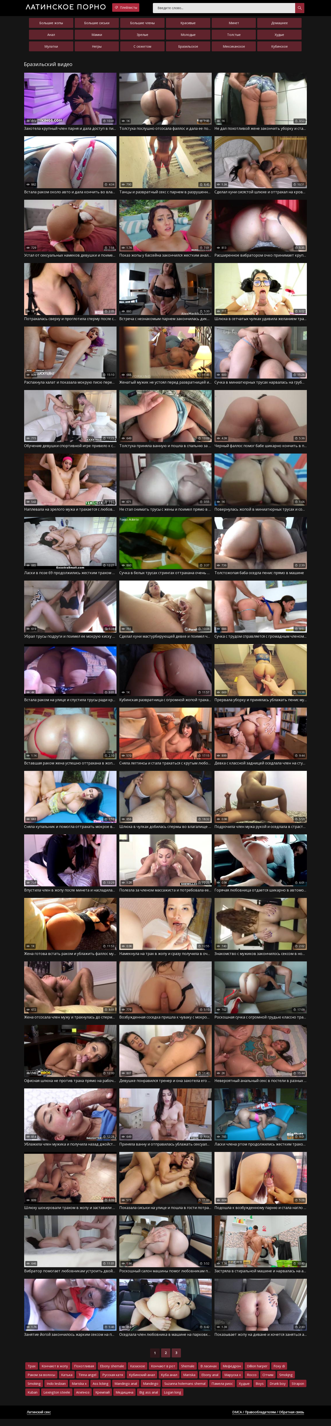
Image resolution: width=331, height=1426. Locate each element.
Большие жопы (51, 25)
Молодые (188, 36)
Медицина (124, 1399)
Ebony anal (209, 1382)
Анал (51, 36)
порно (73, 8)
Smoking (34, 1390)
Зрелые (142, 36)
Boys (260, 1390)
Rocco (252, 1382)
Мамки (96, 36)
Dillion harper (257, 1373)
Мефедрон (232, 1373)
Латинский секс (39, 1419)
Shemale (187, 1373)
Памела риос (222, 1390)
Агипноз (82, 1399)
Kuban (32, 1399)
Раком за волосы (41, 1382)
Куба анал (169, 1382)
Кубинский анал (142, 1382)
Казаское (137, 1373)
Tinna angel (87, 1382)
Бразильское (188, 48)
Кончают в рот (163, 1373)
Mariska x (79, 1390)
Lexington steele (56, 1399)
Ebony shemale (112, 1373)
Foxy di (279, 1373)
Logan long (172, 1399)
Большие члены (142, 25)
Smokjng (286, 1382)
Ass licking (100, 1390)
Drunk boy (278, 1390)
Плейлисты (142, 7)
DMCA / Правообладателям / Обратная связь (268, 1419)
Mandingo (150, 1390)
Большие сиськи (96, 25)
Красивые (188, 25)
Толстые (234, 36)
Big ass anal (148, 1399)
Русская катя (112, 1382)
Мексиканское (234, 48)
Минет (234, 25)
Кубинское (279, 48)
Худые (279, 36)
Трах (32, 1373)
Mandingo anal (125, 1390)
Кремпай (102, 1399)
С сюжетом (142, 48)
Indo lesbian (56, 1390)
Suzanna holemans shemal (184, 1390)
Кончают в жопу (55, 1373)
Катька (66, 1382)
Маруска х (232, 1382)
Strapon (298, 1390)
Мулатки (51, 48)
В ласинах (208, 1373)
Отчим (268, 1382)
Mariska (189, 1382)
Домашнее (279, 25)
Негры (97, 48)
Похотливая (84, 1373)
